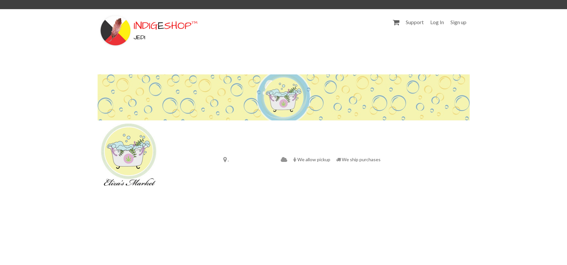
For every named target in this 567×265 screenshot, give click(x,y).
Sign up (458, 22)
